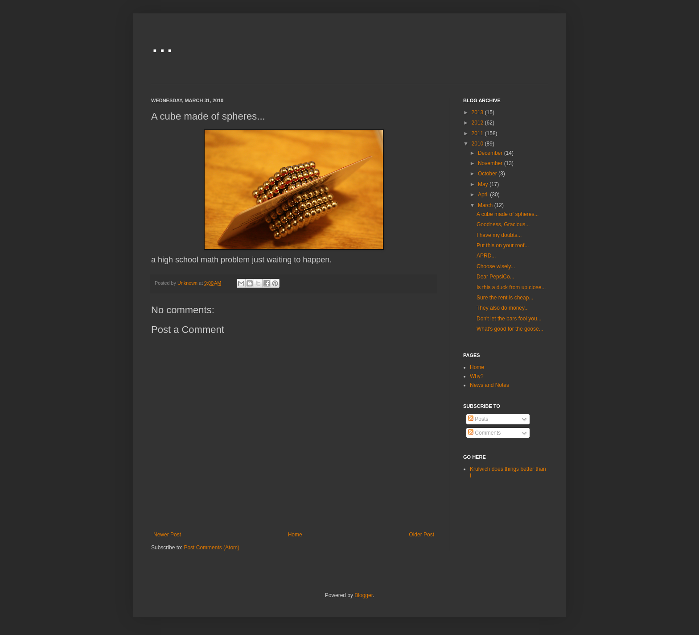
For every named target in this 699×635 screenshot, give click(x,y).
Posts (478, 419)
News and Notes (489, 385)
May (483, 184)
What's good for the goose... (510, 329)
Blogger (363, 595)
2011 (478, 133)
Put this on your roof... (503, 245)
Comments (484, 433)
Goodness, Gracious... (503, 224)
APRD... (486, 256)
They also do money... (503, 308)
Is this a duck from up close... (511, 287)
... (162, 43)
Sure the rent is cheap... (505, 298)
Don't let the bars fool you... (509, 318)
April (484, 194)
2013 (478, 112)
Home (295, 534)
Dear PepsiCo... (495, 277)
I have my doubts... (499, 235)
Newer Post (167, 534)
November (491, 163)
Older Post (421, 534)
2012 (478, 123)
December (491, 153)
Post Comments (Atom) (211, 547)
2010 (478, 144)
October (488, 173)
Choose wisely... (496, 266)
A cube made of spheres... (508, 214)
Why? (477, 376)
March (486, 205)
